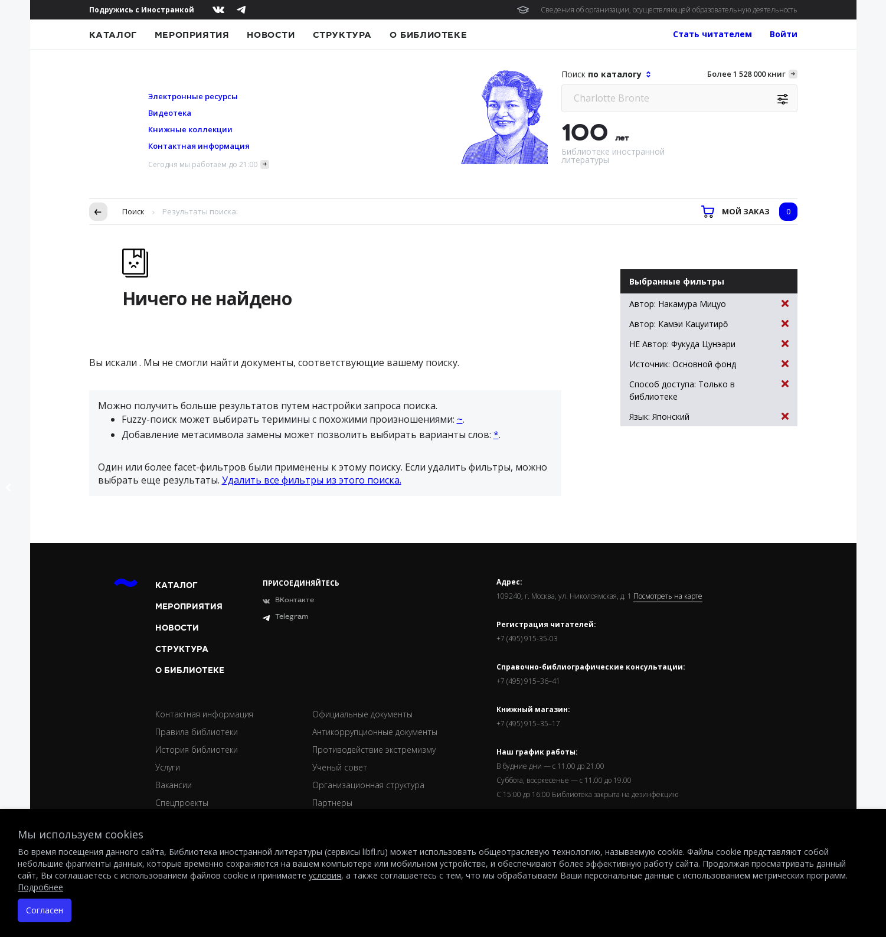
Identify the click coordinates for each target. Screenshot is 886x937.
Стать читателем (712, 34)
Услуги (167, 767)
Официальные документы (362, 714)
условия (325, 875)
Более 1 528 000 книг (746, 73)
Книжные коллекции (190, 129)
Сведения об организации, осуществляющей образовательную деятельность (669, 10)
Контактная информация (199, 146)
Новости (271, 35)
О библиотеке (428, 35)
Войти (783, 34)
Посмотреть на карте (667, 596)
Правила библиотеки (196, 731)
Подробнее (40, 887)
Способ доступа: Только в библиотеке (709, 390)
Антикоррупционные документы (374, 731)
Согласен (44, 910)
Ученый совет (339, 767)
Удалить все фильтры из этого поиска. (311, 480)
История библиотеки (196, 749)
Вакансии (173, 785)
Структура (342, 35)
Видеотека (169, 112)
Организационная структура (368, 785)
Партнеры (332, 802)
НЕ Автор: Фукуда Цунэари (709, 344)
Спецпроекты (181, 802)
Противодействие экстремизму (374, 749)
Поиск (133, 211)
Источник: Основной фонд (709, 364)
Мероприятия (192, 35)
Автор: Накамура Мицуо (709, 304)
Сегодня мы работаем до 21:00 (202, 164)
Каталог (113, 35)
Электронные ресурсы (193, 96)
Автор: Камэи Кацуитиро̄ (709, 324)
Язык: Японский (709, 416)
